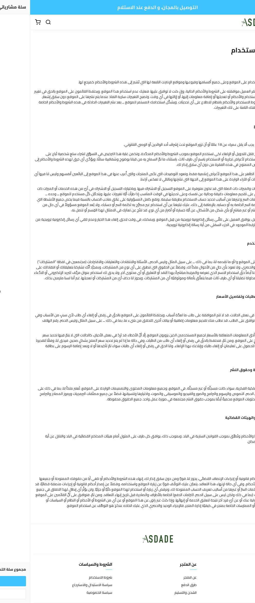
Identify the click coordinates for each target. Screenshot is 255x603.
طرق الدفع (158, 585)
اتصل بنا (246, 577)
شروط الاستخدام (70, 577)
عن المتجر (159, 577)
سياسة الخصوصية (69, 592)
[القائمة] (247, 22)
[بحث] (18, 22)
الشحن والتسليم (155, 592)
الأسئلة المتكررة (240, 585)
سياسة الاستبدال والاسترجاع (62, 585)
